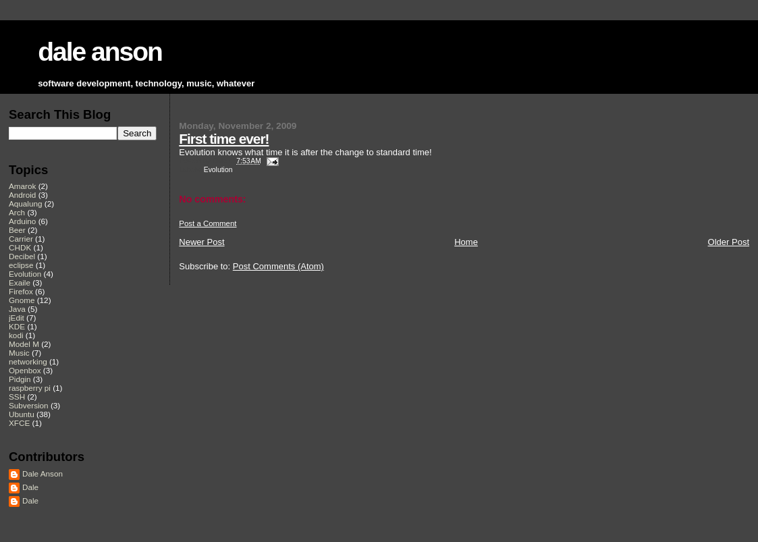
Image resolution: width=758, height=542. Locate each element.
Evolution (218, 169)
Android (22, 194)
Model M (24, 344)
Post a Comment (207, 223)
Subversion (29, 405)
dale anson (100, 51)
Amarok (22, 186)
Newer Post (201, 242)
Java (17, 308)
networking (28, 361)
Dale (30, 487)
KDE (17, 326)
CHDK (20, 247)
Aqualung (26, 203)
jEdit (16, 317)
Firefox (21, 291)
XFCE (19, 422)
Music (19, 352)
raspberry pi (30, 387)
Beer (17, 229)
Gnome (21, 300)
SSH (17, 396)
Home (466, 242)
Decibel (22, 256)
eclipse (21, 265)
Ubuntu (21, 414)
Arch (17, 212)
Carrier (21, 238)
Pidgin (20, 379)
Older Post (728, 242)
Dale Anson (42, 473)
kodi (16, 335)
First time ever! (224, 138)
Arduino (22, 221)
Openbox (25, 370)
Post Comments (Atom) (278, 266)
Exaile (19, 282)
